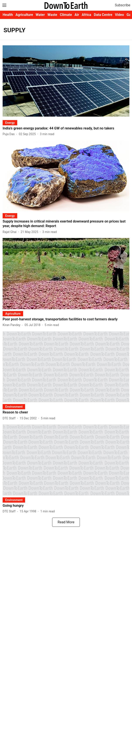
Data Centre (103, 15)
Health (8, 15)
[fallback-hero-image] (66, 81)
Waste (52, 15)
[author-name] (9, 134)
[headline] (66, 128)
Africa (86, 15)
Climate (66, 15)
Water (40, 15)
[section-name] (10, 123)
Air (77, 15)
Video (119, 15)
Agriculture (24, 15)
